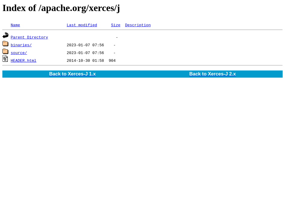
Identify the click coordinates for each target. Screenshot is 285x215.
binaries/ (21, 44)
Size (115, 24)
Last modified (82, 24)
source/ (19, 52)
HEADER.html (23, 60)
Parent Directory (29, 37)
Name (15, 24)
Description (138, 24)
